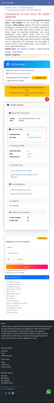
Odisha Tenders (12, 312)
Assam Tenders (11, 310)
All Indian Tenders (11, 8)
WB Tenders (10, 291)
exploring (24, 32)
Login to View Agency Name (21, 190)
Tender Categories (26, 8)
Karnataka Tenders (13, 282)
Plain (3, 353)
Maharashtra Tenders (14, 289)
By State (4, 376)
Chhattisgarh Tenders (14, 308)
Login (22, 272)
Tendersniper (7, 3)
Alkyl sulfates (26, 70)
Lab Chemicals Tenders (26, 49)
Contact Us (5, 364)
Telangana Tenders (13, 287)
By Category (5, 380)
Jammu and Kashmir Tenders (16, 303)
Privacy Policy (6, 367)
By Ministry (5, 378)
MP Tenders (10, 298)
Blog (2, 362)
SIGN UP (27, 267)
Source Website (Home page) (21, 171)
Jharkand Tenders (12, 305)
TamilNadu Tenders (13, 284)
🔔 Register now (39, 78)
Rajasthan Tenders (13, 294)
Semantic (4, 351)
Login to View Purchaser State (21, 194)
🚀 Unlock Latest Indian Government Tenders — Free (27, 91)
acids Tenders (18, 52)
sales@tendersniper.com (12, 387)
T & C (25, 270)
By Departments (7, 383)
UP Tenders (10, 296)
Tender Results (6, 356)
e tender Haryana (12, 301)
